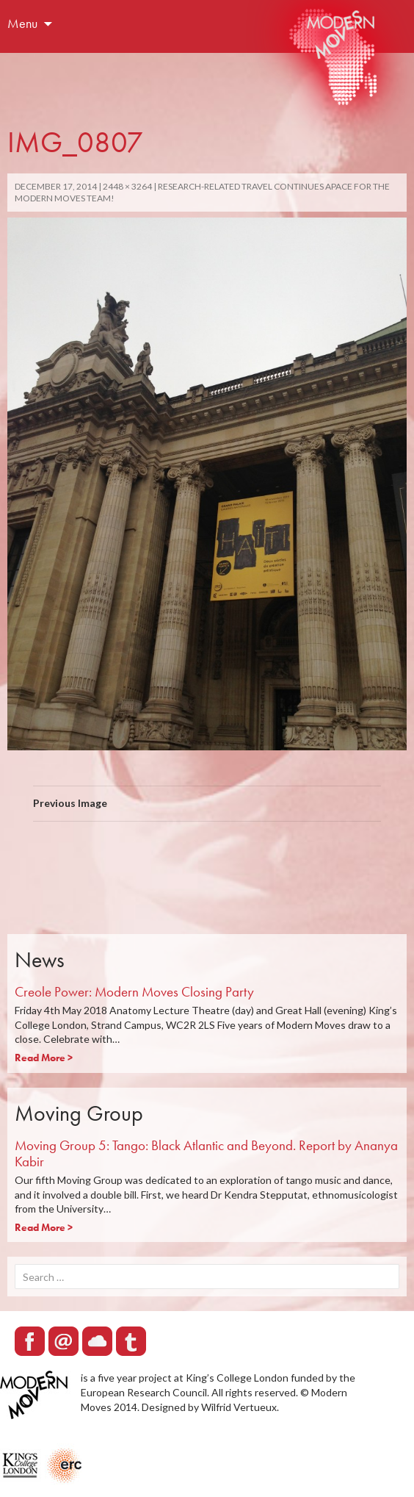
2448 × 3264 (127, 186)
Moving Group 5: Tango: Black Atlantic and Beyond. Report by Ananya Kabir (206, 1153)
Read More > (44, 1057)
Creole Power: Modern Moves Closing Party (134, 992)
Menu (22, 23)
